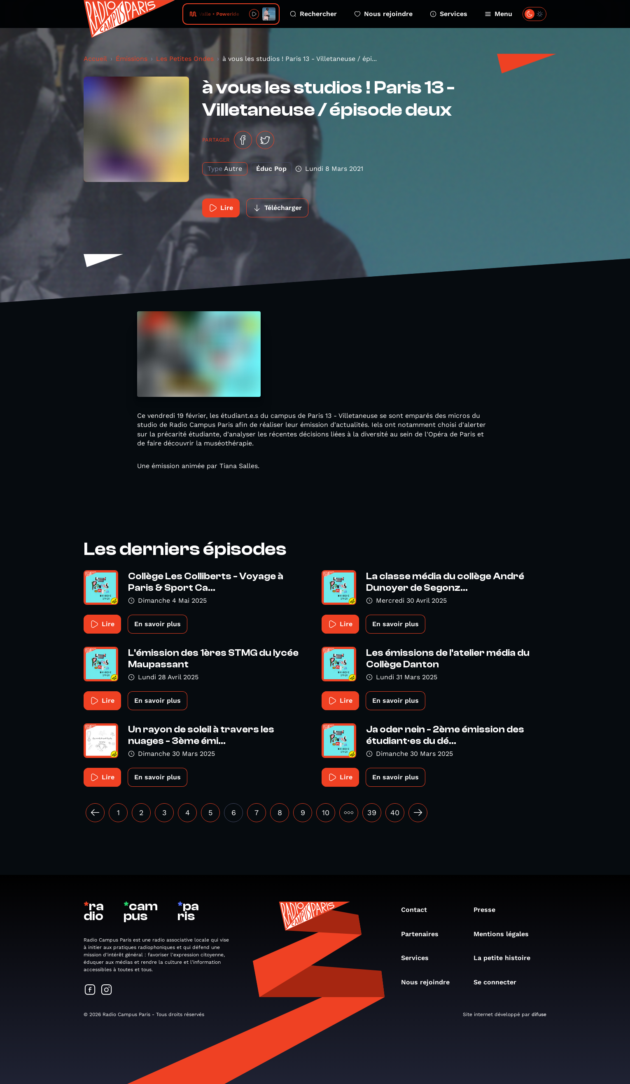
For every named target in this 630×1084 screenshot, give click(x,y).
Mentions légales (505, 934)
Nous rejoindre (383, 14)
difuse (539, 1014)
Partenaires (424, 934)
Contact (418, 910)
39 (371, 812)
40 (394, 812)
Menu (498, 14)
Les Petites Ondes (185, 59)
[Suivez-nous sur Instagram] (106, 990)
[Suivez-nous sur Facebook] (90, 990)
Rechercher (313, 14)
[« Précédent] (95, 813)
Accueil (95, 59)
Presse (489, 910)
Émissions (131, 59)
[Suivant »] (418, 813)
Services (448, 14)
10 (325, 812)
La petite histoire (506, 958)
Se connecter (499, 982)
